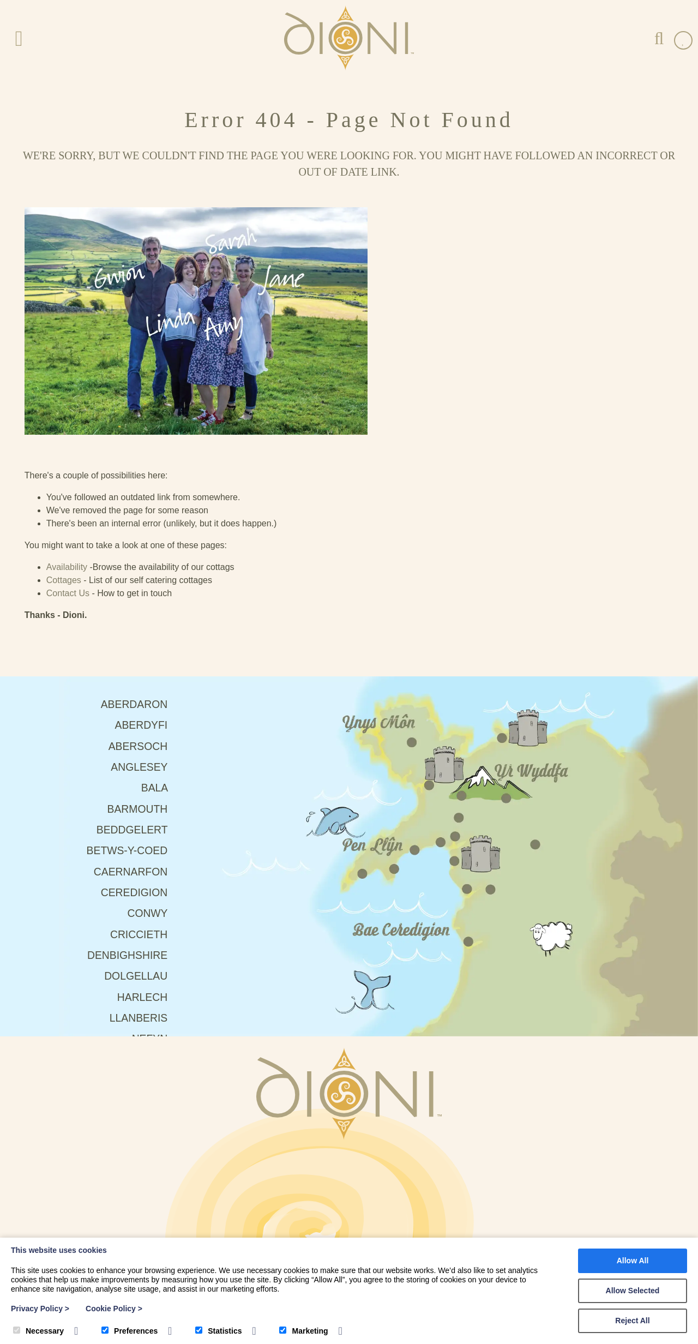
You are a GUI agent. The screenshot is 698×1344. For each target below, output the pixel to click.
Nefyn (112, 848)
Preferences (129, 1331)
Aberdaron (96, 499)
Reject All (632, 1320)
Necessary (38, 1331)
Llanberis (100, 826)
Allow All (633, 1260)
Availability (404, 314)
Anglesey (101, 565)
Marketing (303, 1331)
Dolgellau (97, 783)
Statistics (218, 1331)
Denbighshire (89, 761)
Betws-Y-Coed (88, 652)
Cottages (401, 327)
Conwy (109, 717)
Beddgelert (94, 630)
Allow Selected (633, 1290)
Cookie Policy (114, 1308)
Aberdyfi (103, 521)
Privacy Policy (40, 1308)
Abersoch (100, 543)
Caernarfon (92, 674)
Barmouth (99, 608)
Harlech (104, 805)
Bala (117, 586)
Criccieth (101, 739)
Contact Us (406, 340)
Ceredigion (96, 695)
